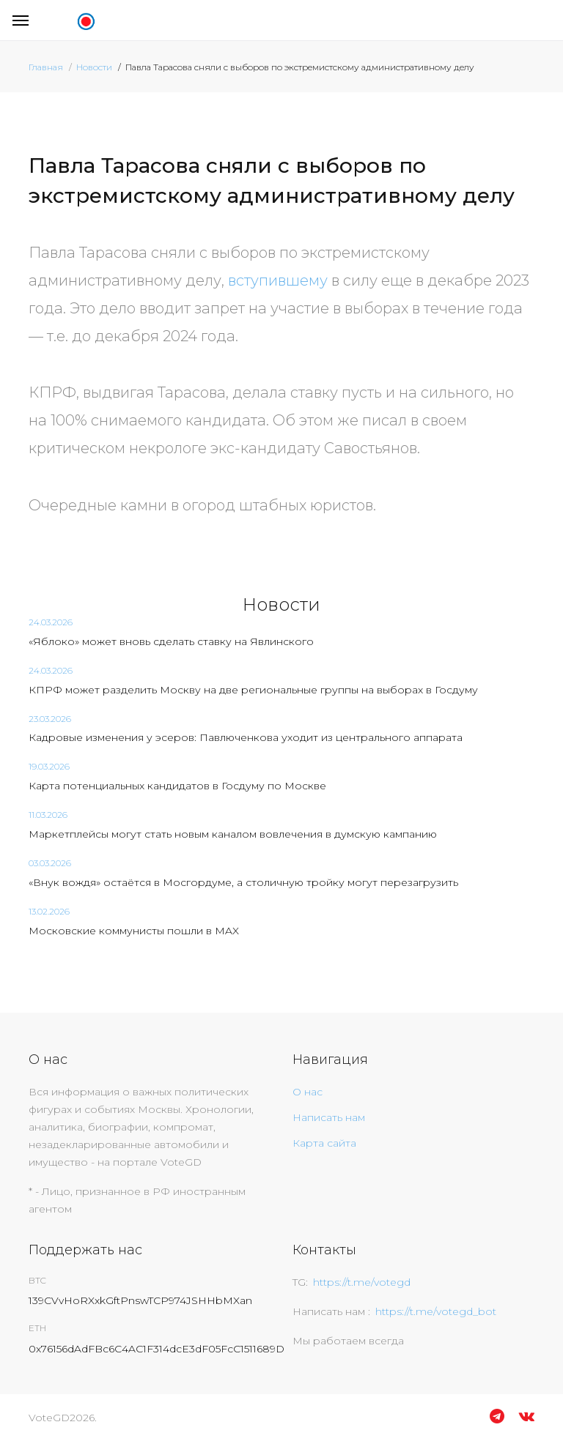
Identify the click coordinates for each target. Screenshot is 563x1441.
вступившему (278, 280)
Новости (94, 67)
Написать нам (328, 1117)
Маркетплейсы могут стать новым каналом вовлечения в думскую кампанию (233, 834)
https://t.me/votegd (362, 1282)
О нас (307, 1091)
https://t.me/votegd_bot (435, 1311)
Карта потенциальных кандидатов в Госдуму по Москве (177, 785)
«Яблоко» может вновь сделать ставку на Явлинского (171, 641)
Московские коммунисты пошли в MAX (134, 930)
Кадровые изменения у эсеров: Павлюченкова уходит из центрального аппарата (246, 737)
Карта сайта (324, 1143)
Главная (46, 67)
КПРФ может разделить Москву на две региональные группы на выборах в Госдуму (253, 689)
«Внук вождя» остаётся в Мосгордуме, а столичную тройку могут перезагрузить (243, 882)
